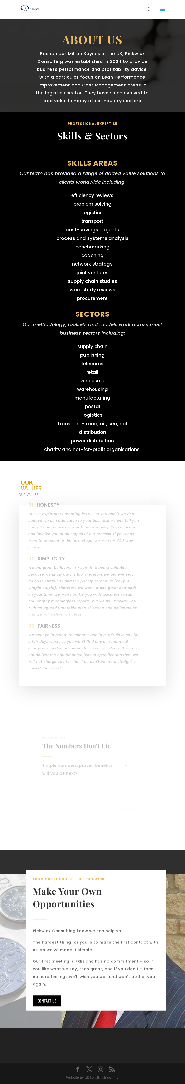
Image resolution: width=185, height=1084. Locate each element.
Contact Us (47, 1012)
